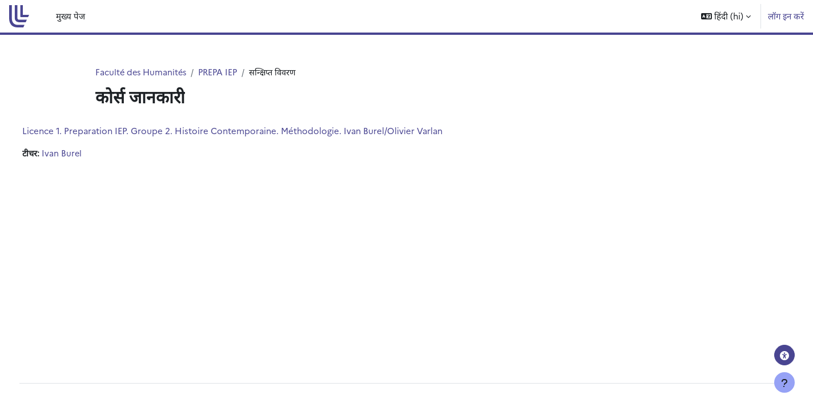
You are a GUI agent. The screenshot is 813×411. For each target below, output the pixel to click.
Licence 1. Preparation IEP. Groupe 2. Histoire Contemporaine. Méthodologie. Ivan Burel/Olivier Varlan (253, 131)
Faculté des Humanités (142, 72)
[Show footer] (784, 382)
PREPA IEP (222, 72)
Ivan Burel (84, 154)
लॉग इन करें (786, 16)
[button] (726, 16)
